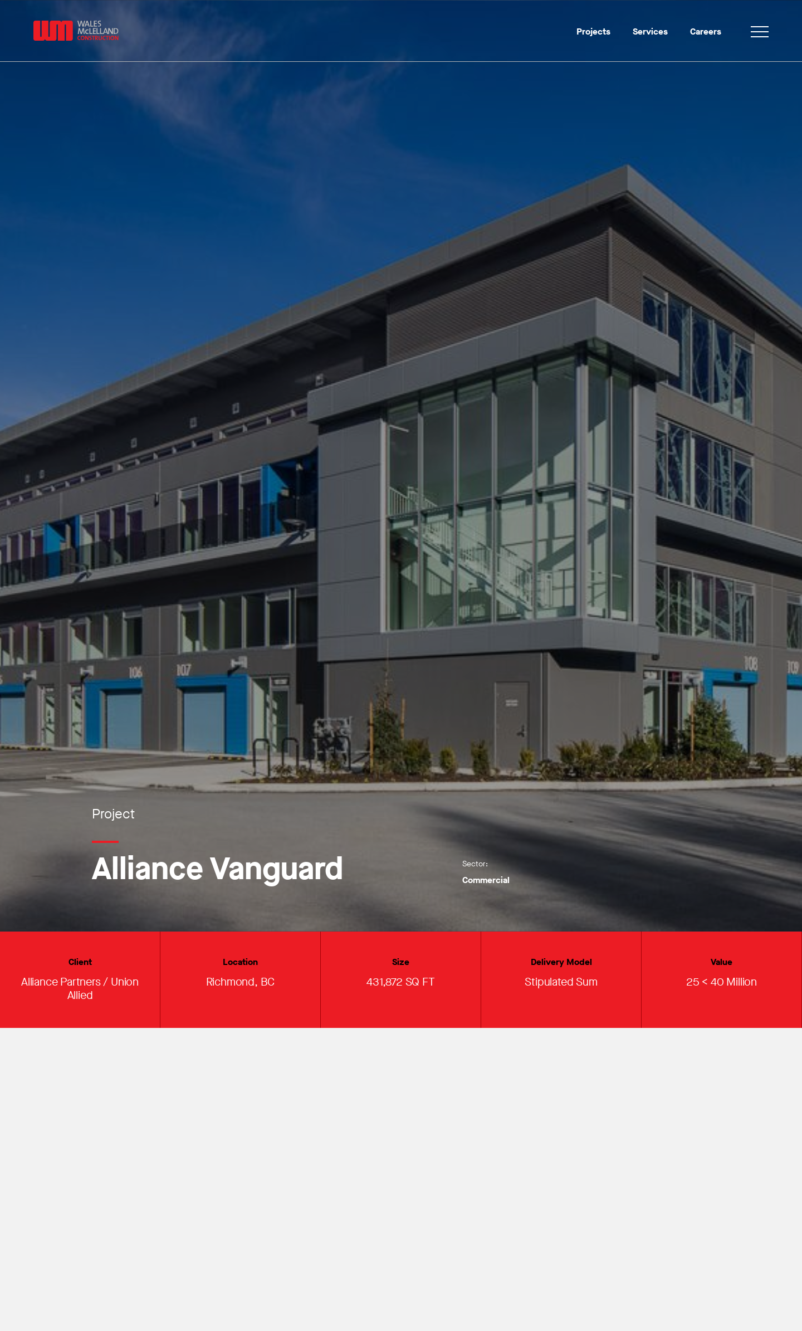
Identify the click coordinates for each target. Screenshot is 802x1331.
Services (650, 31)
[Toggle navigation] (760, 33)
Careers (705, 31)
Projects (593, 31)
